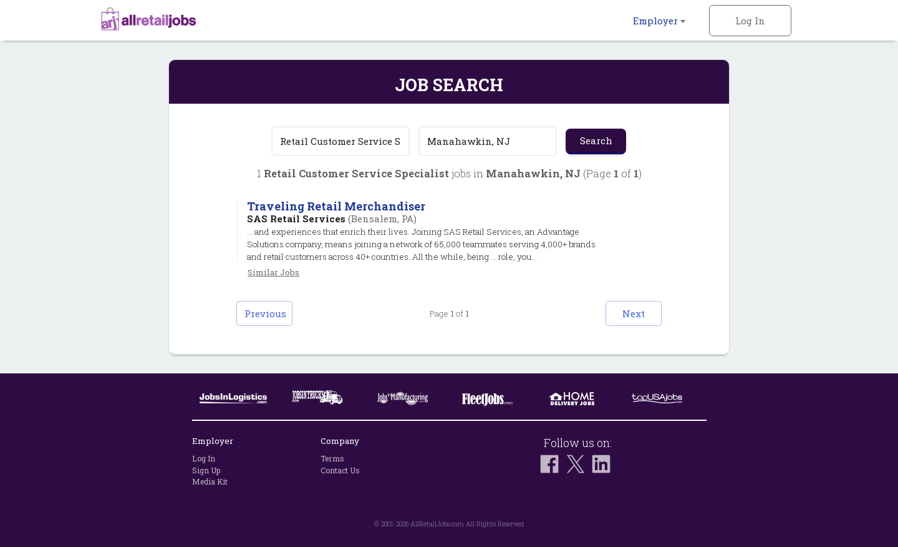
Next (633, 313)
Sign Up (206, 470)
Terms (332, 458)
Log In (750, 20)
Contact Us (340, 470)
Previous (265, 313)
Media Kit (210, 481)
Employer (659, 20)
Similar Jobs (273, 272)
